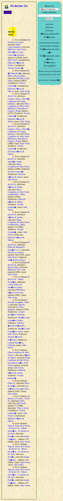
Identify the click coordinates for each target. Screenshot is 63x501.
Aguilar (21, 305)
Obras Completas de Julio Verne (18, 165)
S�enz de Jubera (15, 187)
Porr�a (11, 436)
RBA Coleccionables (14, 45)
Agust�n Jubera (15, 162)
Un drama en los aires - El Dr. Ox (19, 398)
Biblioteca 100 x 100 (16, 270)
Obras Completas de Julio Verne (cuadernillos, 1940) (18, 222)
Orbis (22, 401)
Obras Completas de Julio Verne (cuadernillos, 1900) (18, 191)
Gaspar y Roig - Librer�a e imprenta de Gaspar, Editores (19, 101)
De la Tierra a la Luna (19, 41)
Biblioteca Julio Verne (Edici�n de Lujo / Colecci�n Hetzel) (17, 52)
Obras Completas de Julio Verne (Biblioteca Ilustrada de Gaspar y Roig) (18, 107)
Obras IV (11, 383)
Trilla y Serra (22, 408)
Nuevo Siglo (13, 267)
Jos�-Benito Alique (16, 260)
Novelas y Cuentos (16, 252)
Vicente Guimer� (15, 68)
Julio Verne (12, 60)
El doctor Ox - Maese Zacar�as (19, 279)
